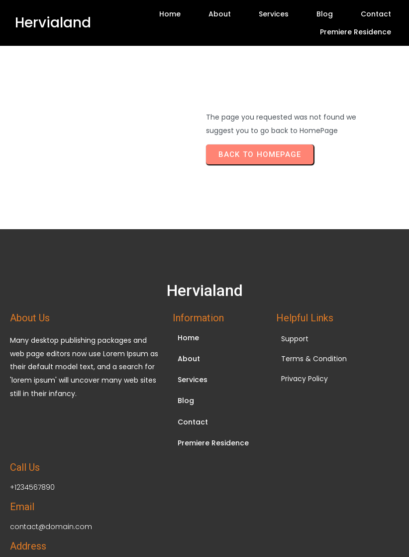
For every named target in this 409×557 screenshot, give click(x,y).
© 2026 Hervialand (204, 501)
